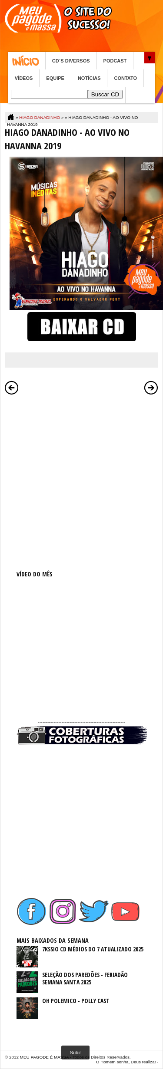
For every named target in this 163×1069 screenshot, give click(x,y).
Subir (75, 1052)
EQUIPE (55, 78)
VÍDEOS (24, 78)
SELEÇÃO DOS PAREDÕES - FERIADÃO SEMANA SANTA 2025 (85, 978)
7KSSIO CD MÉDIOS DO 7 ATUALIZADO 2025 (92, 949)
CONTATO (125, 78)
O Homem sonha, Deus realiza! (126, 1061)
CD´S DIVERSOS (71, 60)
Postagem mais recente (12, 388)
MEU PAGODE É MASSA (44, 1057)
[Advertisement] (81, 480)
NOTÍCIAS (89, 78)
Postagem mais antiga (151, 388)
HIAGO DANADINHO (39, 117)
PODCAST (115, 60)
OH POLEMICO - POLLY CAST (76, 1001)
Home (26, 60)
